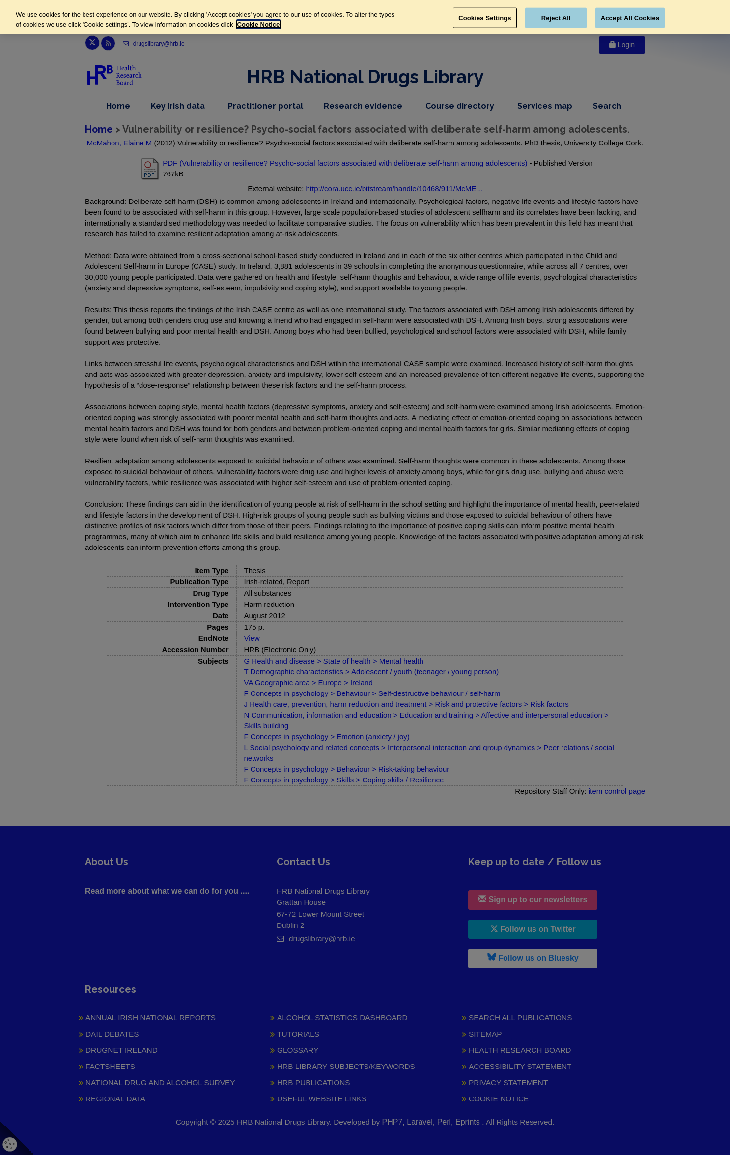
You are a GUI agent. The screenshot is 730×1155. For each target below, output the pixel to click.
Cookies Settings (484, 17)
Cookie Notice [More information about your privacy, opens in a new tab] (258, 24)
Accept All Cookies (630, 17)
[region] (365, 17)
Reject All (556, 17)
